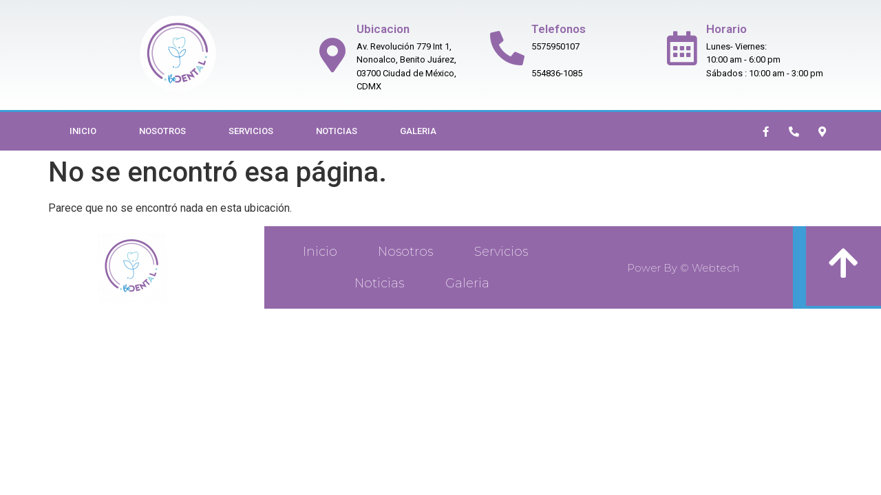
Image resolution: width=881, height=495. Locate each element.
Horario (726, 29)
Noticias (336, 131)
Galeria (418, 131)
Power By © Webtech (683, 267)
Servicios (251, 131)
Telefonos (558, 29)
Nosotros (162, 131)
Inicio (83, 131)
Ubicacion (383, 29)
